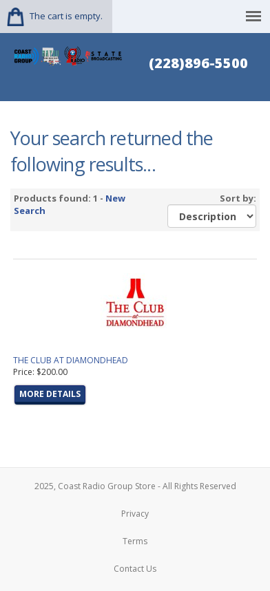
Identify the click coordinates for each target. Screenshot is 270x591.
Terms (135, 541)
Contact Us (135, 568)
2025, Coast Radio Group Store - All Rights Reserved (135, 486)
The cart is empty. (66, 16)
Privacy (135, 513)
